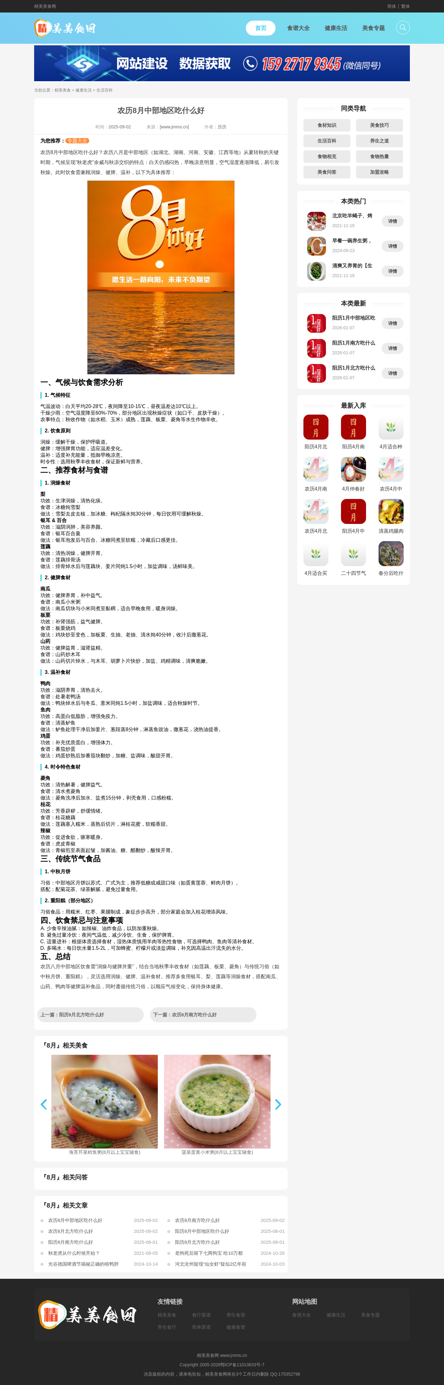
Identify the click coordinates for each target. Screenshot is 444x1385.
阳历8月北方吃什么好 (197, 1242)
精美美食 (62, 90)
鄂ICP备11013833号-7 (242, 1364)
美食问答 (327, 172)
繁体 (405, 6)
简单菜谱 (201, 1327)
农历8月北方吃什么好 (70, 1231)
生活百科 (327, 140)
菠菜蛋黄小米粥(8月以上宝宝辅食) (217, 1149)
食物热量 (379, 156)
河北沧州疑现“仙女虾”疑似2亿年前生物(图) (210, 1265)
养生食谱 (235, 1315)
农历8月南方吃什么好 (197, 1220)
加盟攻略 (379, 172)
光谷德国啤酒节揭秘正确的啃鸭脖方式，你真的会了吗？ (83, 1265)
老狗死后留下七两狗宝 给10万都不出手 (209, 1254)
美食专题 (370, 1315)
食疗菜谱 (201, 1315)
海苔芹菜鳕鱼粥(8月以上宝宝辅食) (104, 1149)
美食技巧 (379, 125)
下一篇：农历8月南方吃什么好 (185, 1014)
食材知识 (327, 125)
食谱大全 (301, 1315)
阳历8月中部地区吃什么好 (202, 1231)
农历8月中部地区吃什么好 (75, 1220)
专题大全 (77, 140)
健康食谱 (235, 1327)
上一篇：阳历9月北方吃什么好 (72, 1014)
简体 (391, 6)
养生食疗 (166, 1327)
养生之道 (379, 140)
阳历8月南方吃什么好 (70, 1242)
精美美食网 (45, 6)
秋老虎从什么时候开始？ (74, 1253)
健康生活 (83, 90)
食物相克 (327, 156)
